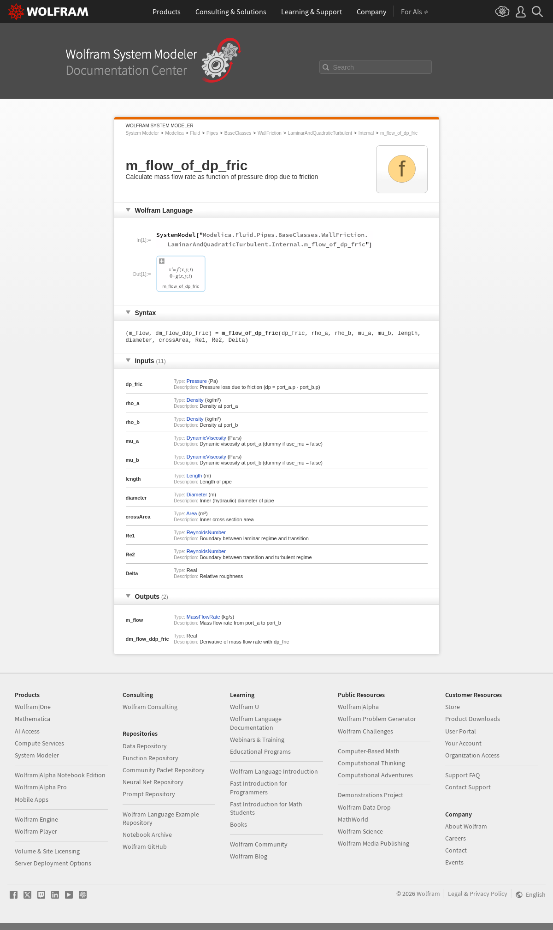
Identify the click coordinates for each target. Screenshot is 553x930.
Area (191, 515)
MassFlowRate (203, 618)
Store (452, 708)
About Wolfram (466, 828)
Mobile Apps (31, 801)
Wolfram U (244, 708)
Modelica (174, 133)
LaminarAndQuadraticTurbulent (320, 133)
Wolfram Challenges (365, 733)
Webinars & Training (257, 741)
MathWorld (353, 821)
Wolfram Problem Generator (377, 720)
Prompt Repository (149, 796)
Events (454, 864)
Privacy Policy (488, 895)
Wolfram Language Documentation (256, 724)
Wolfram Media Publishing (373, 845)
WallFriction (270, 133)
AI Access (27, 733)
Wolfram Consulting (150, 708)
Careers (455, 840)
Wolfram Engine (36, 821)
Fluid (195, 133)
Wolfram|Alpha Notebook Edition (60, 777)
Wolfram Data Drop (364, 809)
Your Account (463, 745)
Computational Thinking (371, 765)
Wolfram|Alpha (358, 708)
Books (238, 826)
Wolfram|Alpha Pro (41, 789)
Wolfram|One (33, 708)
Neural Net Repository (153, 784)
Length (194, 477)
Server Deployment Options (53, 865)
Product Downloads (472, 720)
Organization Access (472, 757)
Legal (455, 895)
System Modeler (142, 133)
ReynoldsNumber (206, 534)
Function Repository (150, 760)
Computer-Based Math (369, 753)
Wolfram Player (36, 833)
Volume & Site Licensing (47, 853)
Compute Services (39, 745)
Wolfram (428, 895)
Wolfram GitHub (145, 848)
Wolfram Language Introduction (274, 773)
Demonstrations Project (370, 797)
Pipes (212, 133)
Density (195, 402)
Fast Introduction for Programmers (258, 789)
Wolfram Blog (248, 858)
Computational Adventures (375, 777)
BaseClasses (237, 133)
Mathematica (32, 720)
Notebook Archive (147, 836)
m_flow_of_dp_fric (399, 133)
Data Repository (145, 748)
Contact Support (468, 789)
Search (343, 67)
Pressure (197, 383)
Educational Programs (260, 753)
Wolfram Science (360, 833)
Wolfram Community (259, 846)
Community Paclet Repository (164, 772)
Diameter (197, 496)
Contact (456, 852)
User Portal (460, 733)
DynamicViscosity (206, 439)
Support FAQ (462, 777)
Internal (366, 133)
